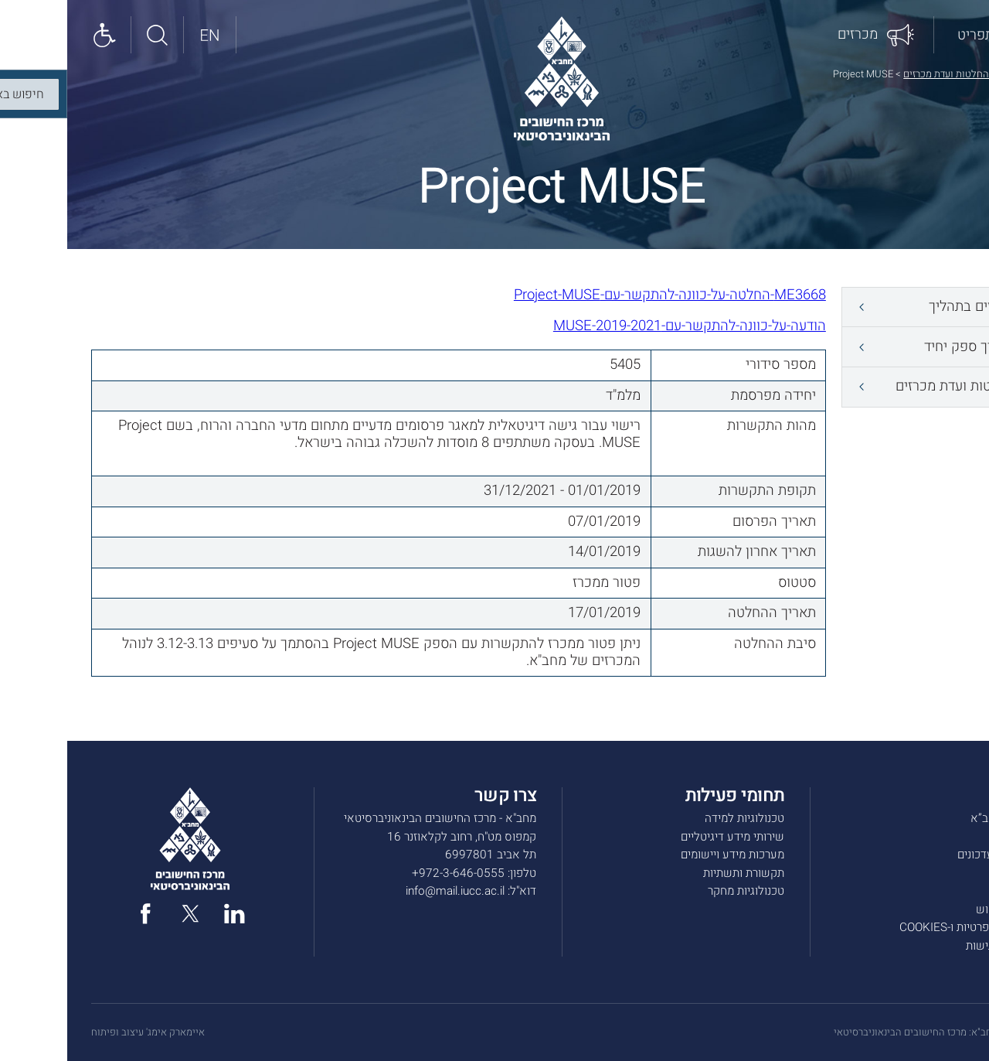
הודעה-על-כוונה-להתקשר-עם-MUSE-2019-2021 (622, 326)
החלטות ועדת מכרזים (879, 74)
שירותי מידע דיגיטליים (665, 836)
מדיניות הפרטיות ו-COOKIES (898, 927)
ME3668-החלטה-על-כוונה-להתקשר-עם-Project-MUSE (603, 295)
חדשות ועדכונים (927, 854)
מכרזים (949, 873)
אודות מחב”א (934, 818)
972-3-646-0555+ (391, 873)
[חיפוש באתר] (90, 34)
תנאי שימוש (937, 909)
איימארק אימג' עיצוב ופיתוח (81, 1032)
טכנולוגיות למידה (677, 818)
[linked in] (167, 913)
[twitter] (123, 913)
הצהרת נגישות (932, 945)
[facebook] (78, 913)
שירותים (946, 836)
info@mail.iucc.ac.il (387, 890)
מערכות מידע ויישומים (665, 854)
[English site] (143, 34)
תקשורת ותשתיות (676, 873)
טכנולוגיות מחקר (679, 890)
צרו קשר (945, 890)
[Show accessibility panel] (38, 34)
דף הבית (948, 74)
